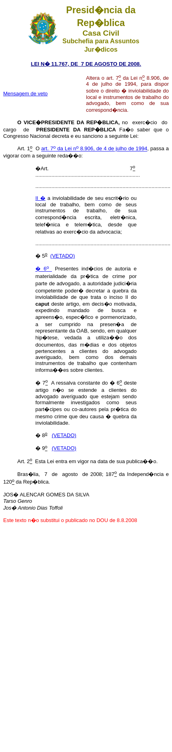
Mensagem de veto (25, 94)
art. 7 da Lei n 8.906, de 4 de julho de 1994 (94, 149)
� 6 (43, 269)
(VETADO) (62, 256)
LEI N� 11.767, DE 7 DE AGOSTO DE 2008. (86, 64)
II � (40, 198)
